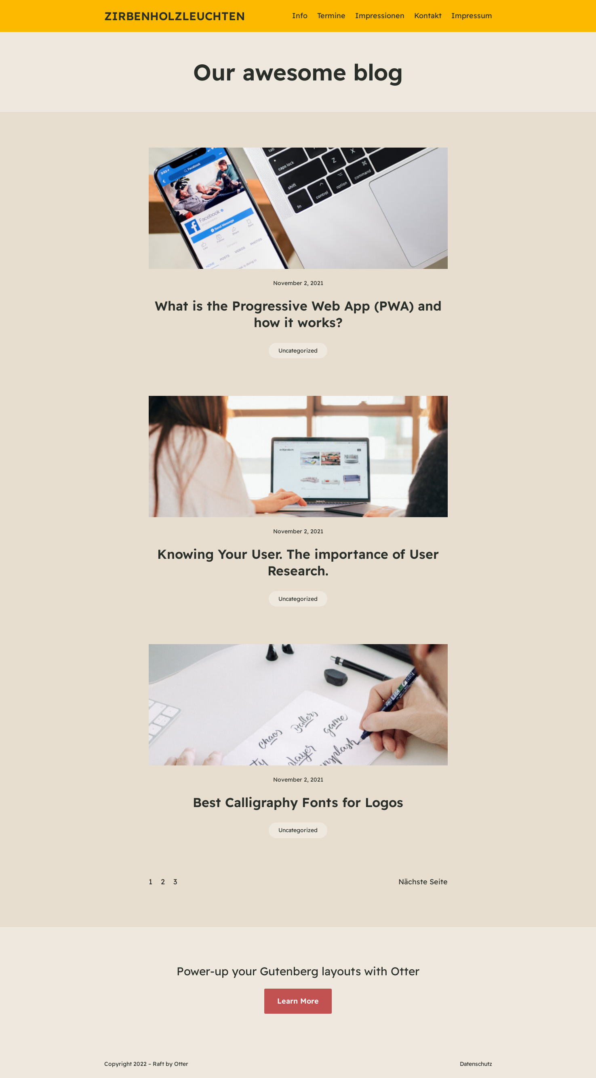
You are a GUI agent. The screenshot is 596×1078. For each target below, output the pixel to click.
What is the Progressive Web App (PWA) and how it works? (298, 314)
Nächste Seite (423, 881)
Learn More (298, 1001)
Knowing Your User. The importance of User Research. (298, 562)
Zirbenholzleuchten (174, 16)
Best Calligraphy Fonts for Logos (298, 802)
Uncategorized (298, 350)
